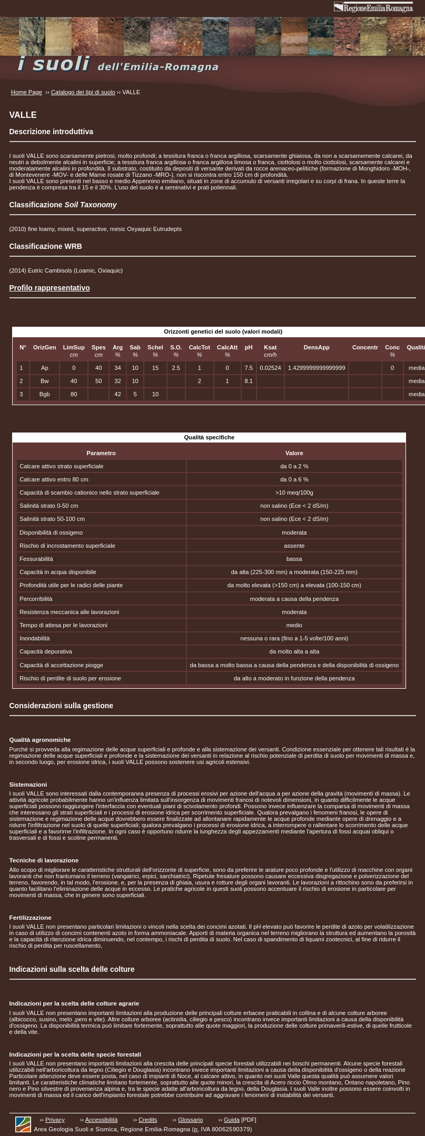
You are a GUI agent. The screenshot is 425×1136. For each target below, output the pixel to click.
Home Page (26, 92)
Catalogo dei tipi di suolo (83, 92)
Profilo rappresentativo (49, 288)
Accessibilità (101, 1120)
